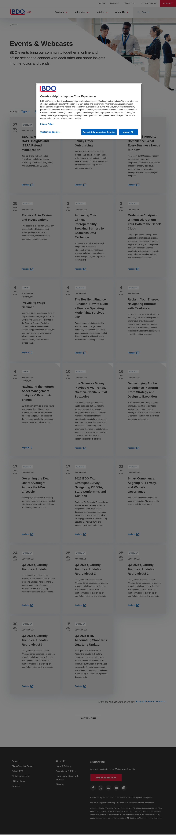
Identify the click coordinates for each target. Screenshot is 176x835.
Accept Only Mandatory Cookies (99, 132)
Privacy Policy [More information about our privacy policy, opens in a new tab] (46, 124)
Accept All (128, 132)
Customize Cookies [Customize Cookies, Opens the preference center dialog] (50, 132)
